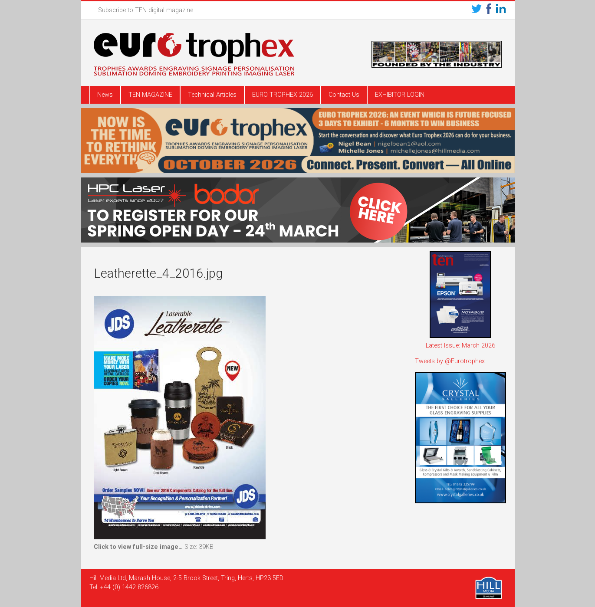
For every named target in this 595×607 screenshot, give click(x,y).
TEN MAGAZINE (150, 94)
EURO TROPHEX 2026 (282, 94)
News (105, 94)
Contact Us (344, 94)
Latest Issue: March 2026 (460, 345)
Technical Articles (212, 94)
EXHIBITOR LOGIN (399, 94)
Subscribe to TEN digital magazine (145, 10)
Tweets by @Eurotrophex (450, 361)
